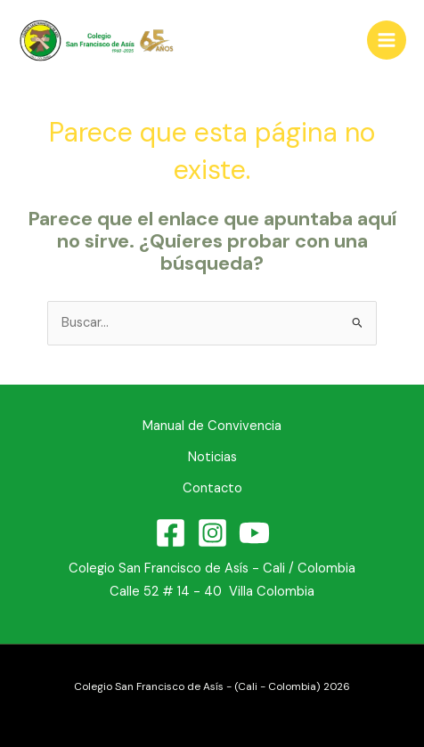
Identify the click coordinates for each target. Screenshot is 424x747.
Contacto (212, 488)
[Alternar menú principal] (386, 40)
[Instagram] (212, 532)
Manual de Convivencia (212, 426)
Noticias (212, 457)
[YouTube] (254, 532)
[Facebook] (170, 532)
